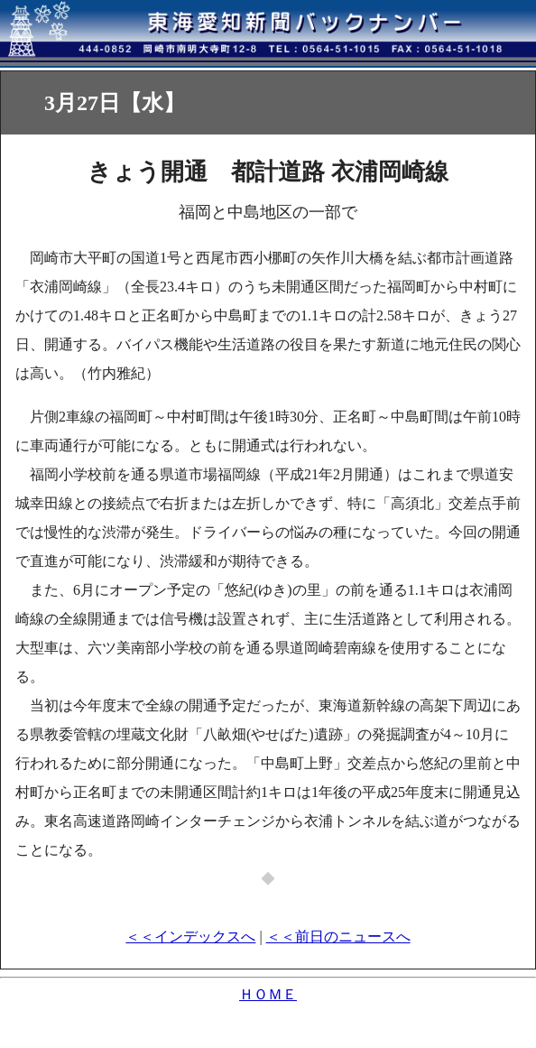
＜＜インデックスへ (190, 936)
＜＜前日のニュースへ (338, 936)
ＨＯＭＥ (268, 994)
